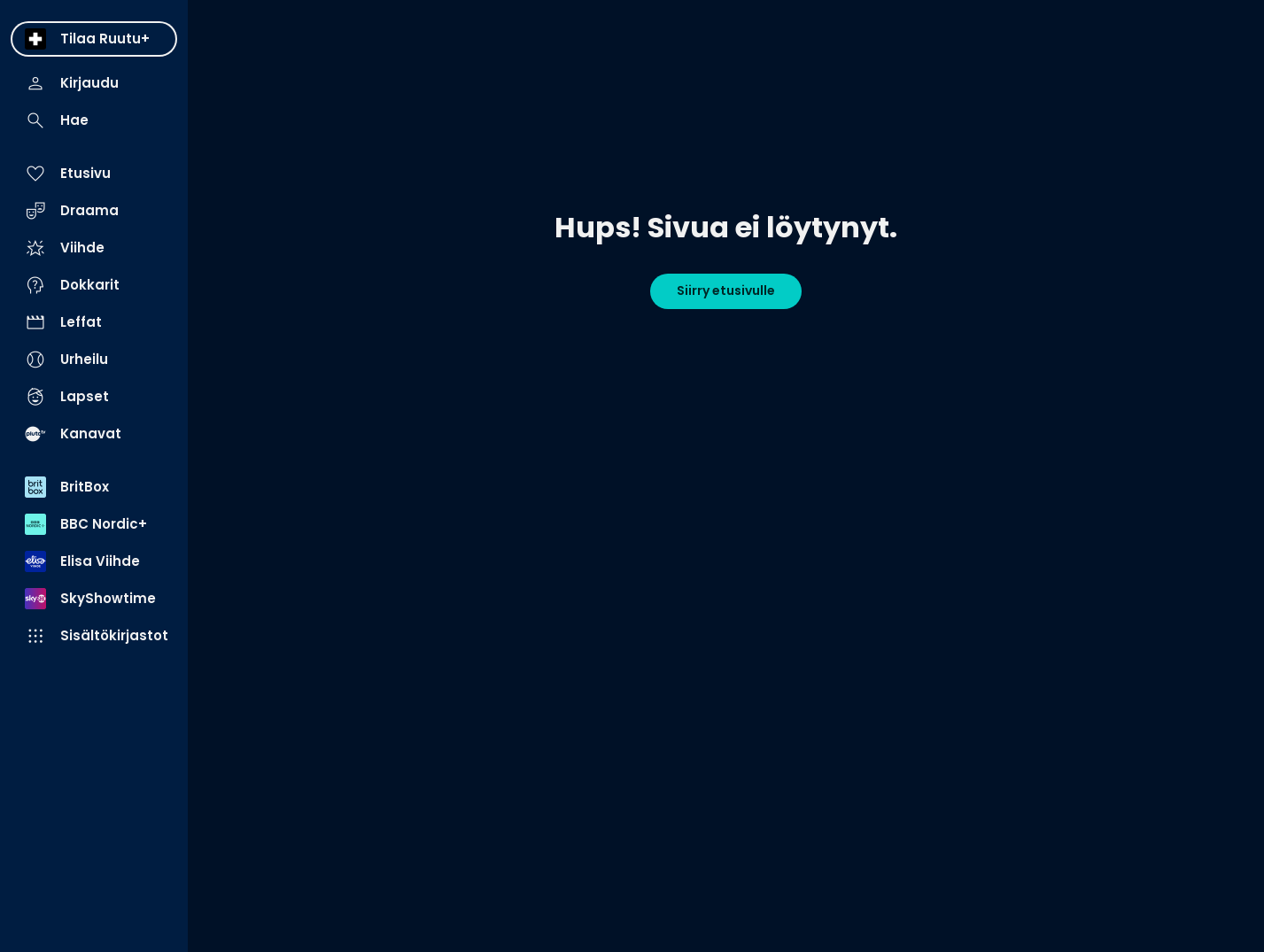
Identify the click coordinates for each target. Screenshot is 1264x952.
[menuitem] (94, 39)
